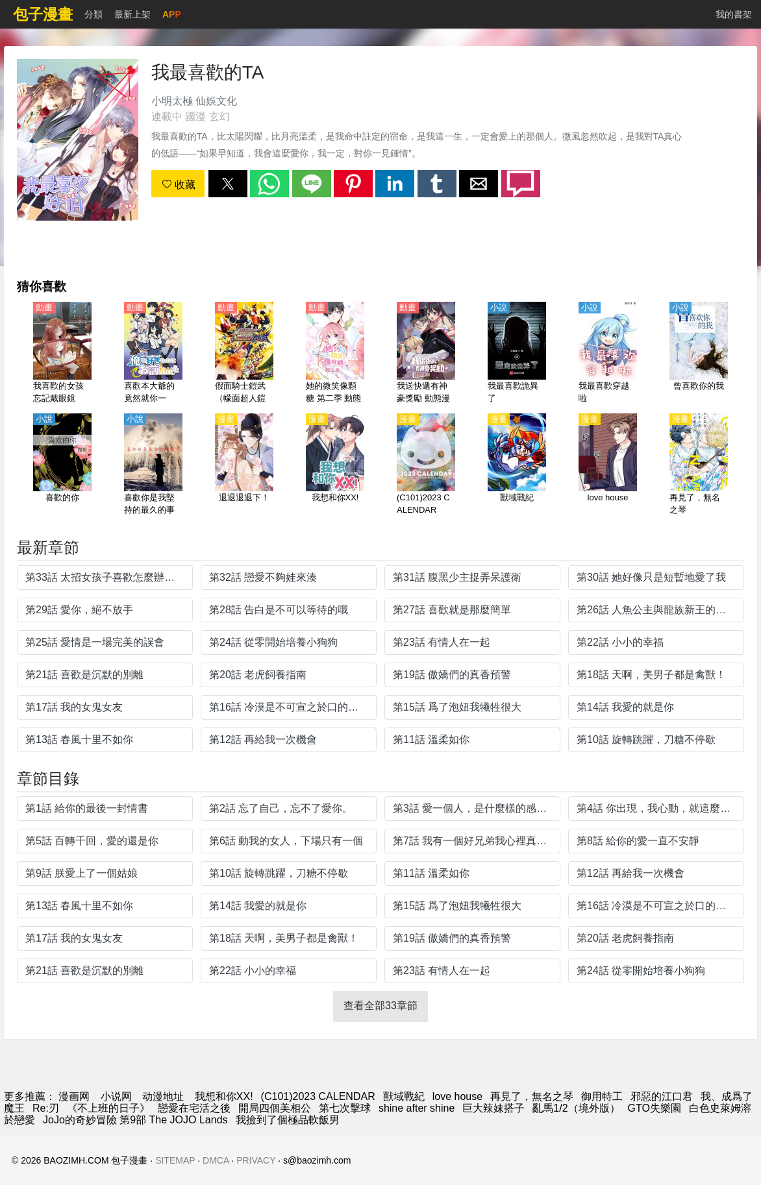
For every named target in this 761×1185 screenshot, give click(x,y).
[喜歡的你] (62, 465)
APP (171, 14)
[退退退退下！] (244, 465)
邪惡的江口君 (661, 1096)
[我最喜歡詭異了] (517, 354)
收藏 (178, 184)
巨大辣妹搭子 (493, 1108)
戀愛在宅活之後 (194, 1108)
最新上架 (132, 14)
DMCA (216, 1160)
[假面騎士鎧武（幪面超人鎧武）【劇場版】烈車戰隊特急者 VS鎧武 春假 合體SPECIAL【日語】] (244, 354)
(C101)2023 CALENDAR (318, 1096)
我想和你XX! (224, 1096)
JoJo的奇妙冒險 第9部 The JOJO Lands (135, 1119)
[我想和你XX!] (335, 465)
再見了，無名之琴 (531, 1096)
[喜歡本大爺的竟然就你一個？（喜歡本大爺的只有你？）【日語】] (153, 354)
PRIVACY (255, 1160)
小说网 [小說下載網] (116, 1096)
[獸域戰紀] (517, 465)
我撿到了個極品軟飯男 (288, 1119)
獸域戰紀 (404, 1096)
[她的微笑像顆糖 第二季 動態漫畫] (335, 354)
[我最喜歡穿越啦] (608, 354)
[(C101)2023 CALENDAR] (426, 465)
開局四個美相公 (274, 1108)
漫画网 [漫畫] (74, 1096)
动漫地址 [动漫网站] (163, 1096)
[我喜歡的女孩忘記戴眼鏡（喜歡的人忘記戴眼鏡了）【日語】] (62, 354)
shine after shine (417, 1108)
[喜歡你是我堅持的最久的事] (153, 465)
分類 (93, 14)
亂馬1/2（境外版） (575, 1108)
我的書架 (734, 14)
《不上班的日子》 (108, 1108)
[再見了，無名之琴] (698, 465)
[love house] (608, 465)
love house (457, 1096)
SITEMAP (175, 1160)
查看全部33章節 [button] (380, 1005)
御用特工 (602, 1096)
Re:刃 (45, 1108)
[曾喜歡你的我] (698, 354)
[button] (227, 183)
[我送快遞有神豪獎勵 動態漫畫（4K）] (426, 354)
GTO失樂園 (654, 1108)
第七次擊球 (345, 1108)
